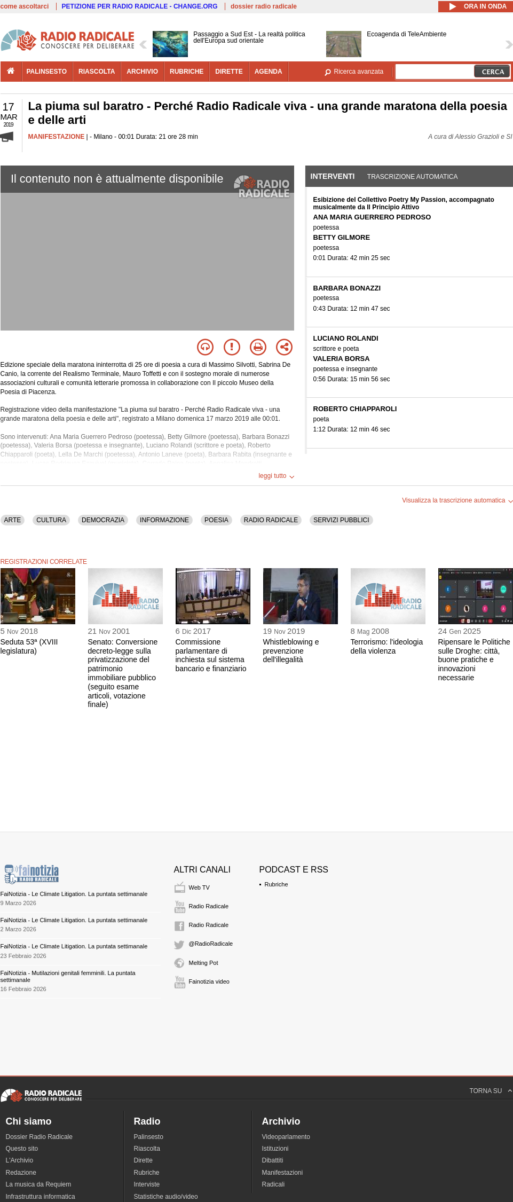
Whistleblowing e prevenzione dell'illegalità (291, 651)
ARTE (12, 520)
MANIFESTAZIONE (56, 136)
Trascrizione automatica (412, 176)
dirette (228, 71)
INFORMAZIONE (164, 520)
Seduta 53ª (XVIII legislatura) (29, 646)
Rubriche (276, 884)
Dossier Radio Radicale (39, 1137)
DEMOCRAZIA (103, 520)
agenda (268, 71)
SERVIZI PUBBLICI (341, 520)
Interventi (333, 176)
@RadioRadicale (211, 943)
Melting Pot (203, 963)
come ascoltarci (25, 6)
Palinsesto (148, 1137)
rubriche (186, 71)
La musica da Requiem (39, 1184)
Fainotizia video (209, 981)
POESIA (216, 520)
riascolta (96, 71)
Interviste (147, 1184)
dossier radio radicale (264, 6)
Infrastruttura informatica (40, 1196)
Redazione (21, 1172)
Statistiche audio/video (166, 1196)
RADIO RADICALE (271, 520)
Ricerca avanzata (359, 71)
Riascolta (147, 1148)
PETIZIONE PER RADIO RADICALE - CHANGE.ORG (140, 6)
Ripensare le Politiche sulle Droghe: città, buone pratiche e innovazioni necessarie (474, 660)
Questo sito (22, 1148)
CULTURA (51, 520)
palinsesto (47, 71)
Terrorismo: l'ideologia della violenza (387, 646)
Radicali (273, 1184)
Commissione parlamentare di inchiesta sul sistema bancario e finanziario (211, 655)
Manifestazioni (282, 1172)
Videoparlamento (286, 1137)
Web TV (199, 887)
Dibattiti (272, 1160)
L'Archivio (20, 1160)
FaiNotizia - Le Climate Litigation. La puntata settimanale (74, 894)
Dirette (143, 1160)
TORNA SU (485, 1091)
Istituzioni (275, 1148)
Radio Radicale (209, 906)
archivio (142, 71)
